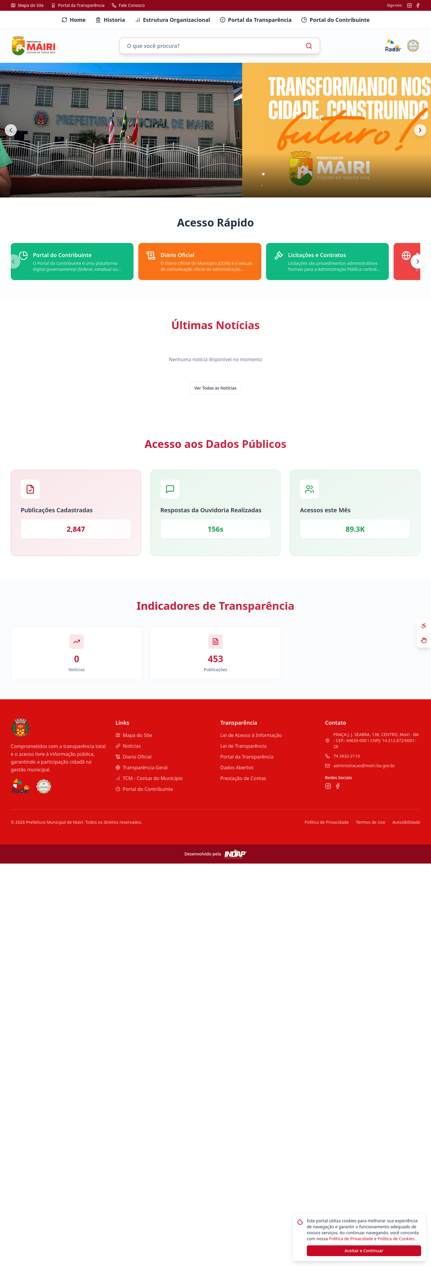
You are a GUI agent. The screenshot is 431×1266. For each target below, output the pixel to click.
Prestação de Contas (243, 778)
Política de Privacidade (327, 822)
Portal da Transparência (247, 756)
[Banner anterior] (11, 130)
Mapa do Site (134, 735)
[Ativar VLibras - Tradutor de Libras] (424, 640)
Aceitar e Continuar (364, 1250)
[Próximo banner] (420, 130)
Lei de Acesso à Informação (251, 735)
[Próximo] (418, 261)
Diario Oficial (133, 756)
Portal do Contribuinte (144, 789)
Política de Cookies (395, 1238)
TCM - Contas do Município (149, 778)
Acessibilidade (406, 822)
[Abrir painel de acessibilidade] (424, 626)
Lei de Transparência (243, 746)
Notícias (128, 746)
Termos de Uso (370, 822)
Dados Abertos (237, 767)
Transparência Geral (142, 767)
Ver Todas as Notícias (216, 388)
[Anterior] (13, 261)
